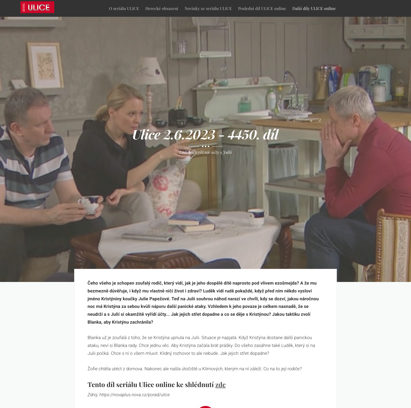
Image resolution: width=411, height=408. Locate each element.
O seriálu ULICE (124, 8)
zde (220, 384)
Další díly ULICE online (314, 8)
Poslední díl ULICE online (262, 8)
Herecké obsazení (161, 8)
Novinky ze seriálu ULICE (208, 8)
